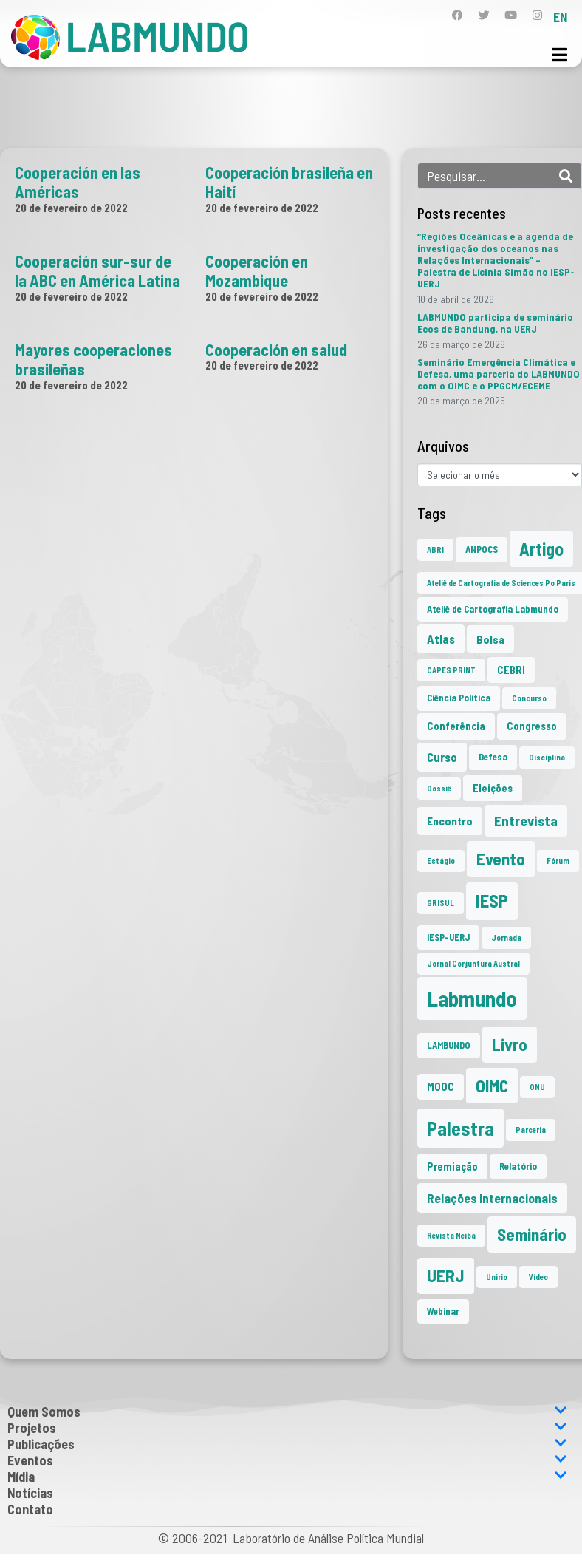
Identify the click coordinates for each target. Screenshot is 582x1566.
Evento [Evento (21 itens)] (500, 858)
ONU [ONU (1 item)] (537, 1087)
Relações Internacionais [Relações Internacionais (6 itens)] (492, 1198)
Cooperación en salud (276, 349)
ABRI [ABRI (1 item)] (435, 549)
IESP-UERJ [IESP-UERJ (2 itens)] (448, 937)
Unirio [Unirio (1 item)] (496, 1276)
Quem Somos (287, 1411)
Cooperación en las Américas (77, 182)
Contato (30, 1509)
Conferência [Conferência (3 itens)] (456, 726)
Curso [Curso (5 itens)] (442, 756)
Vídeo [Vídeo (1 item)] (538, 1276)
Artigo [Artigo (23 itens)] (541, 548)
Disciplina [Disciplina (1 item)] (547, 757)
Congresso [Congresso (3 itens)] (532, 726)
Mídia (287, 1476)
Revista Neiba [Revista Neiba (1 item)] (451, 1235)
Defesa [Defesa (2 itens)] (493, 757)
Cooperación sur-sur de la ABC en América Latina (97, 270)
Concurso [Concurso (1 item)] (529, 698)
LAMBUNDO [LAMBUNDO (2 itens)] (448, 1045)
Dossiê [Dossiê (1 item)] (439, 788)
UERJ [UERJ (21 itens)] (446, 1275)
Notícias (30, 1493)
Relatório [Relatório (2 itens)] (518, 1166)
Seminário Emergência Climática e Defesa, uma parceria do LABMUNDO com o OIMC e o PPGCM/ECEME (498, 373)
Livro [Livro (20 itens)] (509, 1044)
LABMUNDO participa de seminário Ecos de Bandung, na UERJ (495, 322)
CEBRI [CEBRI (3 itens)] (511, 670)
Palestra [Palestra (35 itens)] (460, 1128)
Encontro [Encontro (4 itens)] (450, 821)
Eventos (287, 1460)
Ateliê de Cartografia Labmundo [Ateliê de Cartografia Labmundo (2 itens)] (492, 609)
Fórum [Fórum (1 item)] (558, 860)
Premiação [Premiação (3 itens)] (452, 1166)
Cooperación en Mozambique (256, 270)
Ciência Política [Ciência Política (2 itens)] (458, 698)
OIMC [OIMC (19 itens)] (492, 1085)
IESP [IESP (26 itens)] (492, 900)
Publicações (287, 1444)
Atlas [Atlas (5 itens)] (441, 638)
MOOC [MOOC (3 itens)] (440, 1086)
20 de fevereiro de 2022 (71, 207)
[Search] (565, 175)
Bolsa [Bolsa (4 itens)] (490, 639)
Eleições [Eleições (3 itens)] (493, 788)
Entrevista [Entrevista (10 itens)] (526, 820)
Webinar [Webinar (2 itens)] (443, 1311)
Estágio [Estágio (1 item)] (441, 860)
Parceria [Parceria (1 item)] (531, 1129)
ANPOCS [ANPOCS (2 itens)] (481, 549)
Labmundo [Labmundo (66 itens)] (472, 998)
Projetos (287, 1428)
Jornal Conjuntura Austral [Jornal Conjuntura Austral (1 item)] (473, 963)
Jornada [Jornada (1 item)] (506, 937)
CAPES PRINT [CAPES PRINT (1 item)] (451, 670)
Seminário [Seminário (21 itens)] (531, 1234)
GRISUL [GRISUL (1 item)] (440, 903)
